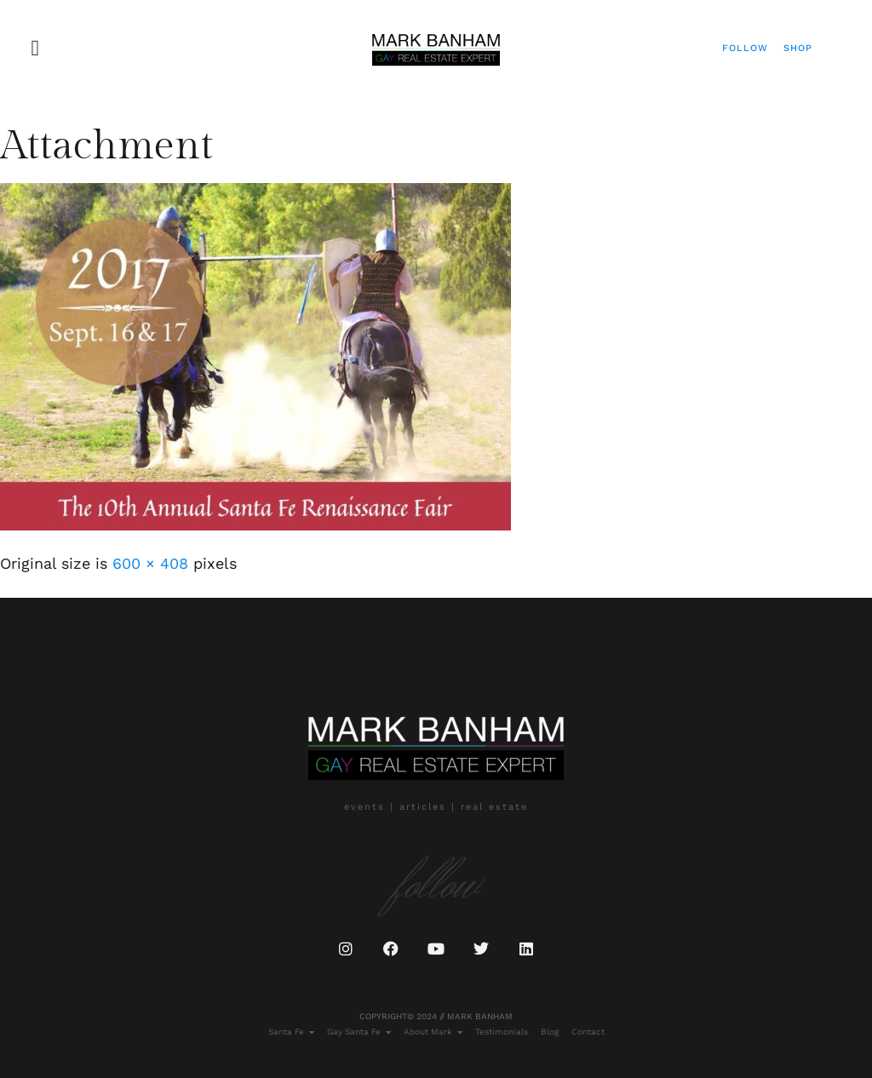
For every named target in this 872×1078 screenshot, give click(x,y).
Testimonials (501, 1031)
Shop (797, 48)
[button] (35, 48)
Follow (745, 48)
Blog (550, 1031)
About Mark (433, 1032)
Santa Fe (291, 1032)
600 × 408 (150, 563)
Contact (588, 1031)
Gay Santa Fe (359, 1032)
